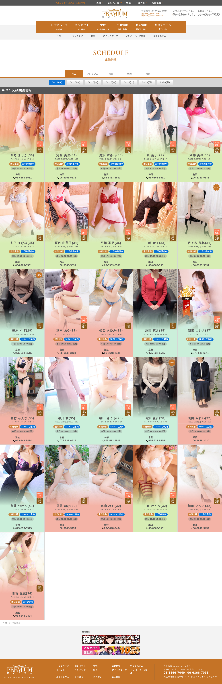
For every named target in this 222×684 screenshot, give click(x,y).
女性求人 (79, 677)
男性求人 (97, 677)
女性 (95, 666)
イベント (60, 670)
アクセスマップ (119, 670)
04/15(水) (75, 82)
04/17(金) (111, 82)
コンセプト (80, 666)
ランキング (80, 670)
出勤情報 (116, 666)
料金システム (136, 666)
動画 (95, 670)
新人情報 (116, 677)
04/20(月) (165, 82)
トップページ (62, 666)
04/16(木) (93, 82)
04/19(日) (147, 82)
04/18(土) (129, 82)
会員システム (62, 677)
